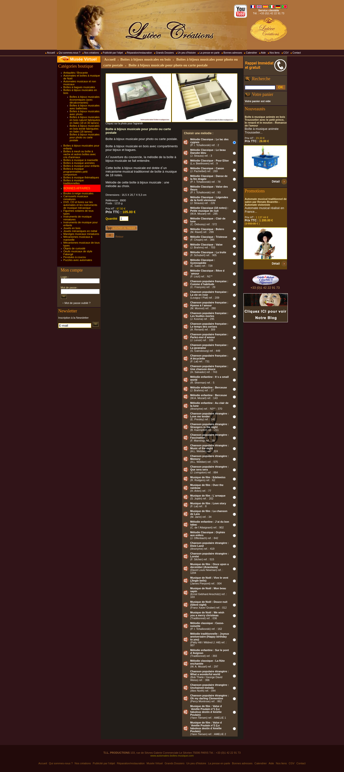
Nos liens (275, 52)
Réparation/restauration (139, 52)
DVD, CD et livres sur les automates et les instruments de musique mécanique (80, 205)
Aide (263, 52)
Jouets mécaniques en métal (80, 231)
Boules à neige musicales (78, 193)
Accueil (51, 52)
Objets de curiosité (74, 248)
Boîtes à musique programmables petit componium (75, 171)
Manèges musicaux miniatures (81, 233)
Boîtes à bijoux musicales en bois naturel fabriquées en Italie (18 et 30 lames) (85, 120)
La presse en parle (210, 52)
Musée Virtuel (83, 59)
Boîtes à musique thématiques (81, 177)
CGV (286, 52)
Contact (296, 52)
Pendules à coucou (74, 257)
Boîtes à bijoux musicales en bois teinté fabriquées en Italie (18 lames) (85, 128)
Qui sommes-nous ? (69, 52)
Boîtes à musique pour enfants (81, 165)
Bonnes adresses (232, 52)
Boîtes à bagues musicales (79, 87)
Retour (115, 236)
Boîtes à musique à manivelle (80, 160)
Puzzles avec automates (77, 260)
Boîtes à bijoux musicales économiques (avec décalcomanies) (85, 99)
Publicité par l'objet (113, 52)
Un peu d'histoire (187, 52)
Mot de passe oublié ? (78, 303)
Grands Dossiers (165, 52)
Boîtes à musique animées (79, 162)
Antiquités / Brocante (75, 72)
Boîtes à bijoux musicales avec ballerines (85, 107)
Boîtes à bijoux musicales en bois (145, 59)
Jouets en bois (72, 228)
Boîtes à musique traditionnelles (73, 182)
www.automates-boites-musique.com (172, 755)
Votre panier (262, 94)
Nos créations (91, 52)
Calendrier (251, 52)
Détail (276, 181)
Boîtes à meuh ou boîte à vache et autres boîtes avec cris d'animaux (79, 154)
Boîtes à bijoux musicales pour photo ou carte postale (85, 137)
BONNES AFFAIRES (76, 188)
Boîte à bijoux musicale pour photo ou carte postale (168, 65)
